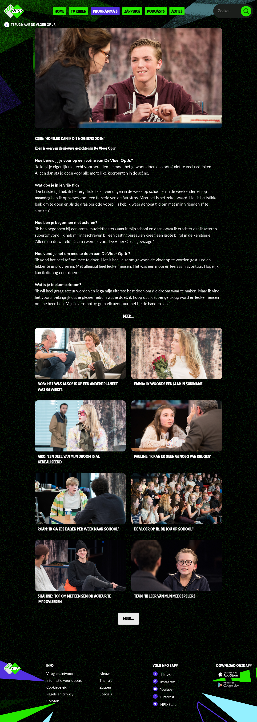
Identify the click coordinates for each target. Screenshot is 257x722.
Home (59, 11)
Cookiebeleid (56, 687)
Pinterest (163, 696)
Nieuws (105, 673)
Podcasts (156, 11)
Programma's (105, 11)
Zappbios (132, 11)
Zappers (106, 687)
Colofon (52, 701)
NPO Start (164, 704)
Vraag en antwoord (60, 673)
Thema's (106, 680)
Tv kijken (78, 11)
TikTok (162, 674)
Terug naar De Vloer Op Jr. (33, 25)
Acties (177, 11)
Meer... (128, 618)
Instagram (164, 681)
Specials (106, 694)
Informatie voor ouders (64, 680)
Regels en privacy (59, 694)
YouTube (163, 689)
